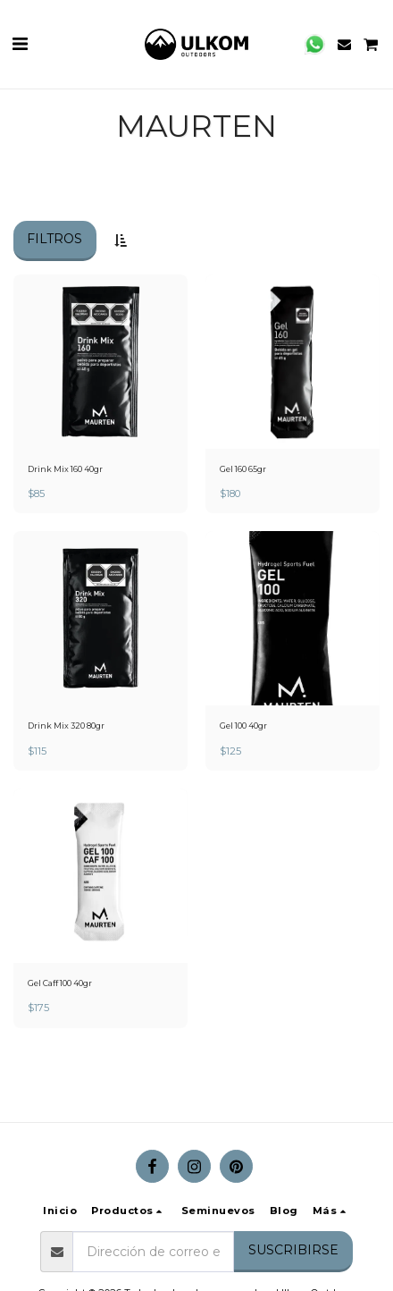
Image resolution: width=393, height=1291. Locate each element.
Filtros (54, 239)
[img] (100, 361)
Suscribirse (293, 1250)
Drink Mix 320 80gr (66, 725)
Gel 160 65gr (243, 469)
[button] (19, 44)
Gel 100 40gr (243, 725)
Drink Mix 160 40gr (65, 469)
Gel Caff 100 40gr (60, 983)
